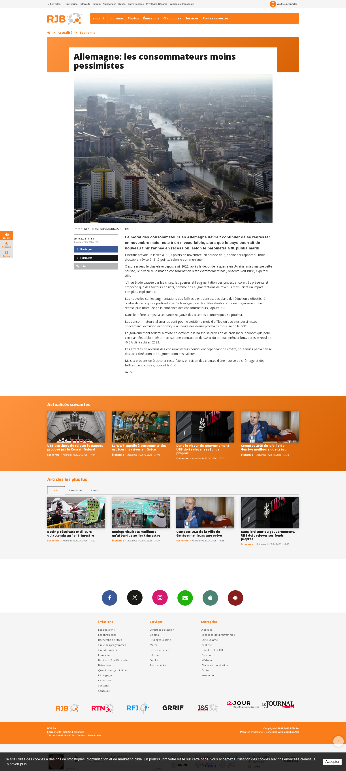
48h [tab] (56, 490)
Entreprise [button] (70, 4)
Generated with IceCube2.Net (282, 732)
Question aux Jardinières (112, 670)
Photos (133, 18)
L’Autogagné (105, 675)
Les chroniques (107, 634)
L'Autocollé (104, 680)
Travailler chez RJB (212, 649)
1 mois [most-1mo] (94, 490)
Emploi (96, 4)
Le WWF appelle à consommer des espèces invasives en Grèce (139, 447)
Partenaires (208, 655)
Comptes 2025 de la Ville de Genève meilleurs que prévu (264, 447)
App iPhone (210, 597)
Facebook (109, 597)
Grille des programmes (112, 644)
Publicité (206, 644)
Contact (206, 670)
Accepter (332, 761)
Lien (81, 266)
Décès (122, 4)
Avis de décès (158, 665)
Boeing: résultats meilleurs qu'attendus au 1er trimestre (136, 533)
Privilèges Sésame (156, 4)
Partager (84, 249)
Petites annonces (160, 649)
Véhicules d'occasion (181, 4)
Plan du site (94, 735)
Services (192, 18)
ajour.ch (98, 18)
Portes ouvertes (216, 18)
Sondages (103, 685)
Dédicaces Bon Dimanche (113, 660)
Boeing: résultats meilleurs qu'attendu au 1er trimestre (70, 533)
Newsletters (185, 597)
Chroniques (172, 18)
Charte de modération (214, 665)
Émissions (151, 18)
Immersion (104, 655)
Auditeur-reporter (283, 4)
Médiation (207, 660)
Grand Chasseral (108, 649)
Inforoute (85, 4)
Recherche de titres (110, 639)
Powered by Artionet (251, 732)
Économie (87, 32)
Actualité (65, 32)
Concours (103, 690)
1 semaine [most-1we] (75, 490)
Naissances (109, 4)
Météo (154, 644)
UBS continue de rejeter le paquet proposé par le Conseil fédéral (75, 447)
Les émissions (106, 629)
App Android (235, 597)
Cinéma (154, 634)
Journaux (116, 18)
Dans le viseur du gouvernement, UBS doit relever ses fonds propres (203, 449)
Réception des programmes (218, 634)
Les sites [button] (54, 4)
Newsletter (207, 675)
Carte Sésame (136, 4)
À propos (206, 629)
